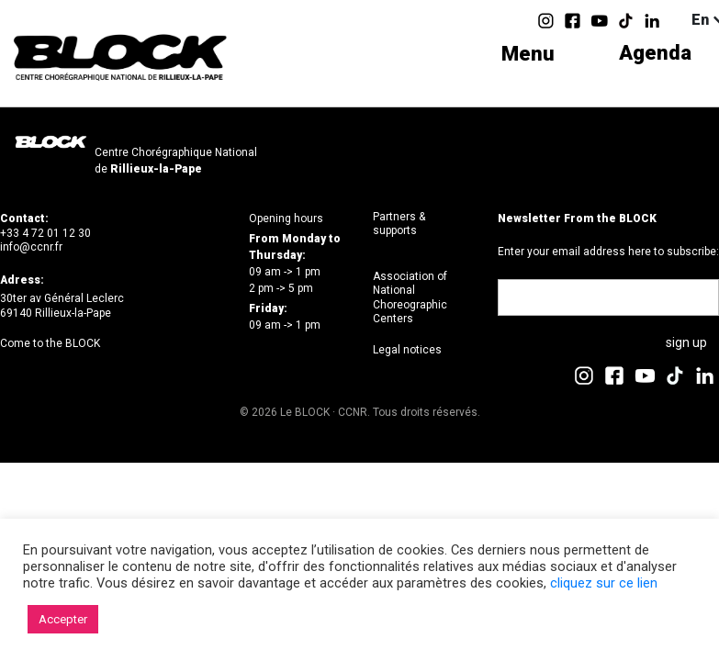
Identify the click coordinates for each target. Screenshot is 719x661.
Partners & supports (399, 224)
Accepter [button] (63, 619)
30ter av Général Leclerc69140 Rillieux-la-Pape (62, 305)
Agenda (655, 53)
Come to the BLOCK (50, 343)
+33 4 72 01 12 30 (45, 233)
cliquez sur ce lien (603, 583)
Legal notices (407, 349)
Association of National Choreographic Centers (410, 298)
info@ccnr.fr (31, 247)
